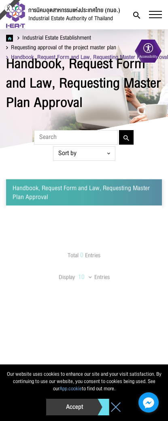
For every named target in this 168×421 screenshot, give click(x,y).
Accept (74, 407)
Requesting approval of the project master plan (61, 48)
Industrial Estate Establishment (54, 38)
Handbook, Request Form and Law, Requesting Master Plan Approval (87, 57)
